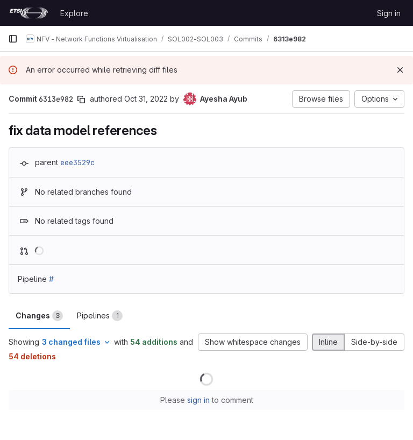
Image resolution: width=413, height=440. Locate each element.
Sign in (389, 13)
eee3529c (77, 162)
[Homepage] (29, 13)
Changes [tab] (39, 315)
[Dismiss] (400, 69)
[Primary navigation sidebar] (13, 38)
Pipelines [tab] (100, 315)
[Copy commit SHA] (81, 99)
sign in (198, 399)
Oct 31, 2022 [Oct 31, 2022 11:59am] (146, 98)
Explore (74, 13)
